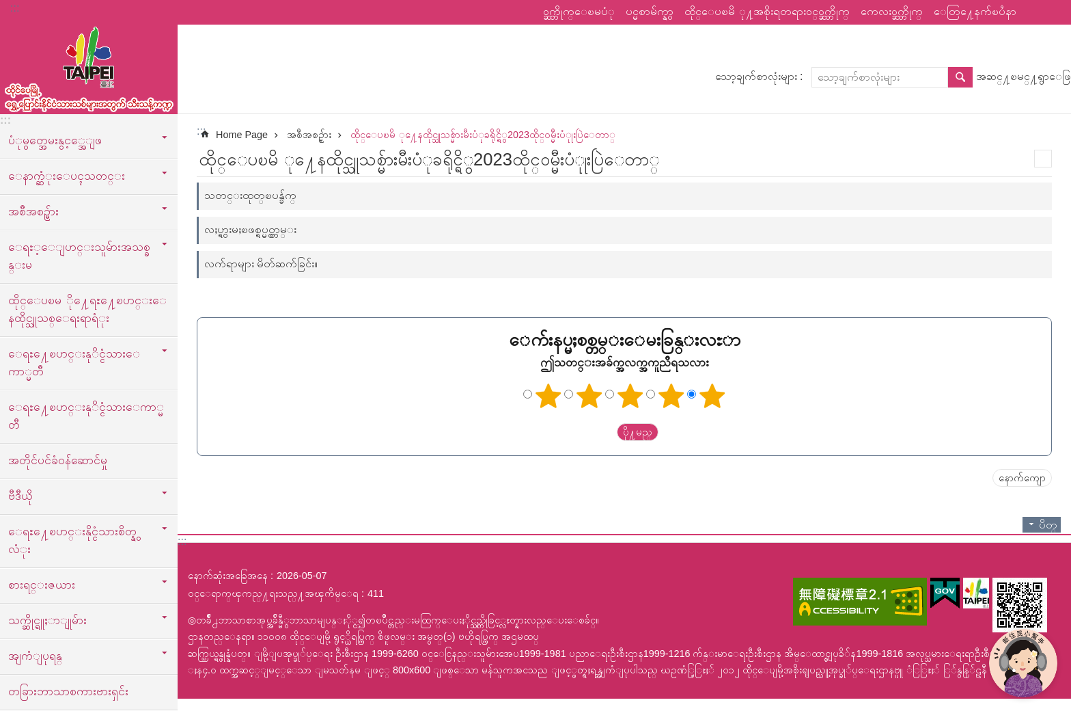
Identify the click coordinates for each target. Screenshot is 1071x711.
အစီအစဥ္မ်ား (309, 134)
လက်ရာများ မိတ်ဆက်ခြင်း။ (261, 263)
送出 (604, 432)
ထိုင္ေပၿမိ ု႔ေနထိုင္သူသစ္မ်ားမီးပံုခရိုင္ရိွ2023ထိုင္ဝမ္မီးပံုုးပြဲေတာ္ (482, 134)
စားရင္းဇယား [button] (41, 584)
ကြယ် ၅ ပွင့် (712, 396)
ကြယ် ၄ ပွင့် (671, 396)
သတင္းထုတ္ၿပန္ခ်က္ (250, 195)
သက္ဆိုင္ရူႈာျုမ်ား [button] (47, 620)
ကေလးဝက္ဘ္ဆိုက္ (892, 11)
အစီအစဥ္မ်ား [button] (33, 211)
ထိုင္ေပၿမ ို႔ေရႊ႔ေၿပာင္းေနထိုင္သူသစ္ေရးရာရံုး (87, 309)
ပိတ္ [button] (1048, 525)
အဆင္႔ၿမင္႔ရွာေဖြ (1023, 76)
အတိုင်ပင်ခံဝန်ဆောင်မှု (57, 460)
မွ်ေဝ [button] (1033, 12)
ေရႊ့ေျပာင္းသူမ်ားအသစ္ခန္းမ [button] (79, 255)
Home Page (242, 134)
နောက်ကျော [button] (1022, 477)
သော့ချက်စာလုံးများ (756, 76)
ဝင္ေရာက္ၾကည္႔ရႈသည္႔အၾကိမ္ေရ (273, 593)
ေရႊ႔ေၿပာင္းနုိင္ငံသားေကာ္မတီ (86, 415)
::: (14, 8)
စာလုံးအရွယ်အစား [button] (1052, 12)
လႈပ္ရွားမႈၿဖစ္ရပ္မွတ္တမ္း (250, 229)
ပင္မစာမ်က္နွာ (649, 11)
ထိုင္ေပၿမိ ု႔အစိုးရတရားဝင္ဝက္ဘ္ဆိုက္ (767, 11)
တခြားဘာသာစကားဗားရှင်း (68, 691)
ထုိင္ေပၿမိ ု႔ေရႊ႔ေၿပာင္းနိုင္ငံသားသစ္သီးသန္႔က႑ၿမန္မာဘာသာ (89, 66)
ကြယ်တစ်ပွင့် (548, 396)
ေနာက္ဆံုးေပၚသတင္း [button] (66, 176)
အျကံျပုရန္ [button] (35, 655)
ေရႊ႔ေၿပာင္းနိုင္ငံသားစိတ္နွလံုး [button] (72, 540)
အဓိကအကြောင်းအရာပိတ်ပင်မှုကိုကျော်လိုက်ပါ (7, 7)
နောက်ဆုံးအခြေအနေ (228, 575)
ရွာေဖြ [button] (960, 77)
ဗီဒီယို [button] (20, 495)
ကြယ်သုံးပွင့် (630, 396)
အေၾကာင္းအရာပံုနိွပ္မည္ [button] (1043, 158)
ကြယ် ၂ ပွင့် (589, 396)
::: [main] (201, 131)
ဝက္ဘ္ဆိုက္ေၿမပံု (579, 11)
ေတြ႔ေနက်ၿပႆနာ (975, 11)
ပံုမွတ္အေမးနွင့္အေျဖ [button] (55, 140)
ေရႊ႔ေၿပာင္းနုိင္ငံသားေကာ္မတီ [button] (74, 362)
